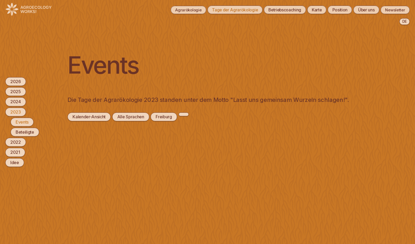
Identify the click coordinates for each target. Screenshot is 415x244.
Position (336, 9)
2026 (15, 81)
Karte (312, 9)
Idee (14, 162)
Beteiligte (25, 132)
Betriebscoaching (278, 9)
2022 (15, 142)
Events (22, 121)
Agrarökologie (178, 9)
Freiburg (164, 116)
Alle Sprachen (130, 116)
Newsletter (394, 9)
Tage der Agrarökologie (227, 9)
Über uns (363, 9)
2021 (15, 152)
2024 (15, 101)
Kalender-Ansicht (89, 116)
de (404, 21)
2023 (15, 111)
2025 (15, 91)
